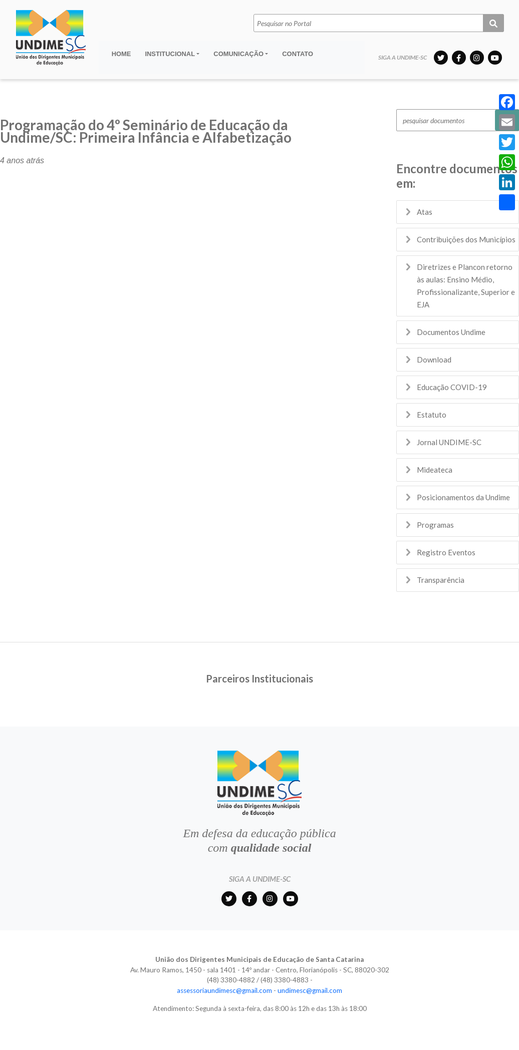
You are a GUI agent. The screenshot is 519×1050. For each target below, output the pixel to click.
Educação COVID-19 (452, 387)
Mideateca (434, 469)
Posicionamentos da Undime (463, 497)
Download (434, 359)
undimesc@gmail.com (310, 990)
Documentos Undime (451, 331)
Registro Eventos (446, 552)
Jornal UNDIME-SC (449, 442)
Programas (435, 524)
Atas (424, 211)
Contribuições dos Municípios (466, 239)
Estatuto (431, 414)
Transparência (440, 579)
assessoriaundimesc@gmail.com (224, 990)
